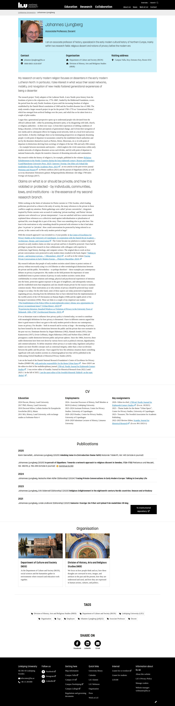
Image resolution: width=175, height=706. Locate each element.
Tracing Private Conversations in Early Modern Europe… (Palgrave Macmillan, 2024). (54, 257)
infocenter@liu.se (27, 678)
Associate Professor (117, 619)
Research (86, 7)
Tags (59, 619)
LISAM (115, 680)
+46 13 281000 (26, 682)
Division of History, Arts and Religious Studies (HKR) (54, 613)
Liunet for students (119, 675)
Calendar (92, 675)
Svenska (144, 3)
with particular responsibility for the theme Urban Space (57, 363)
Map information (72, 671)
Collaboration (103, 7)
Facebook (48, 671)
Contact (153, 7)
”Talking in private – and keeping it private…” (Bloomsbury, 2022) (57, 254)
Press (91, 693)
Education (70, 7)
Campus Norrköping (73, 684)
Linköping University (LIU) (132, 613)
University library (96, 671)
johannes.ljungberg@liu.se (34, 60)
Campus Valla (70, 675)
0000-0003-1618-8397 (33, 64)
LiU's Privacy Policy (144, 679)
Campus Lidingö (71, 689)
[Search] (153, 2)
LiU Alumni (93, 680)
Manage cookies (142, 683)
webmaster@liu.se (143, 691)
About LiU (127, 7)
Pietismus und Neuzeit (27, 170)
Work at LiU (144, 7)
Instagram (48, 676)
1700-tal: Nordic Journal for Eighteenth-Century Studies (132, 403)
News (135, 7)
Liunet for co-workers (120, 671)
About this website (143, 674)
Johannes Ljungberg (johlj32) (92, 619)
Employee (70, 619)
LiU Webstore (94, 684)
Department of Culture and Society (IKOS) (86, 60)
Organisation (46, 619)
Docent (133, 619)
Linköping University (27, 13)
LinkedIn (47, 681)
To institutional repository (143, 510)
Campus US (70, 680)
